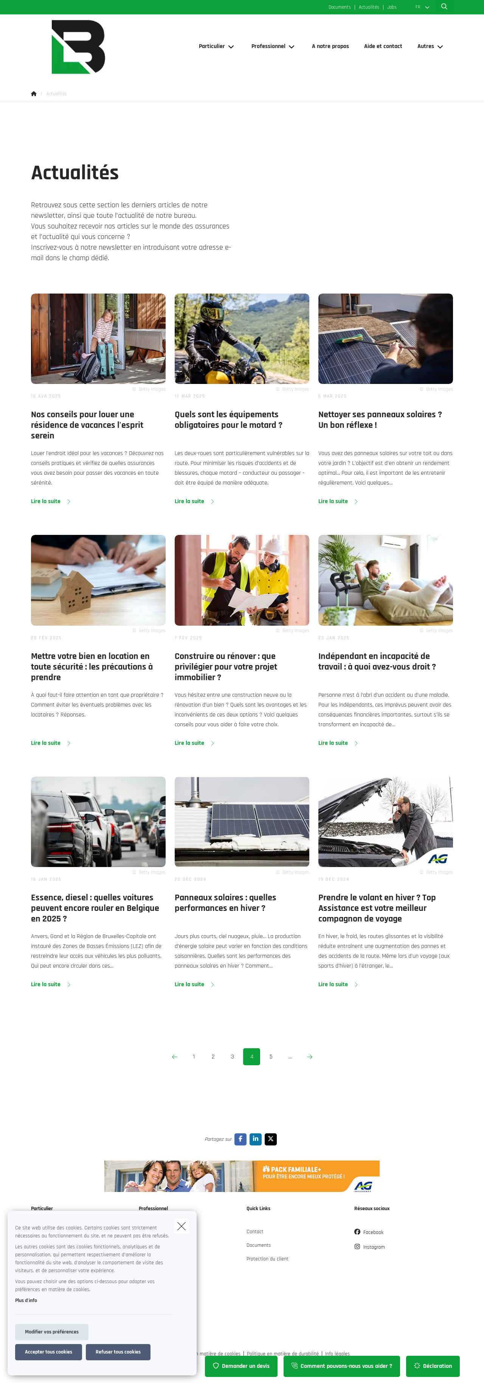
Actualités (369, 7)
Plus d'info (26, 1300)
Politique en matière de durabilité (283, 1354)
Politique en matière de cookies (206, 1354)
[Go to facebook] (242, 1139)
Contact (255, 1231)
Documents (340, 7)
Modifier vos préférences (52, 1332)
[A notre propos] (330, 46)
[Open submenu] (231, 46)
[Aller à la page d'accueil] (106, 46)
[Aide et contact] (383, 46)
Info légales (337, 1354)
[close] (181, 1226)
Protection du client (268, 1259)
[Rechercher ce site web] (444, 7)
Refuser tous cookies (118, 1352)
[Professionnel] (265, 46)
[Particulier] (209, 46)
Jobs (392, 7)
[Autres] (423, 46)
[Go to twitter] (272, 1139)
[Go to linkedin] (257, 1139)
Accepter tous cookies (48, 1352)
